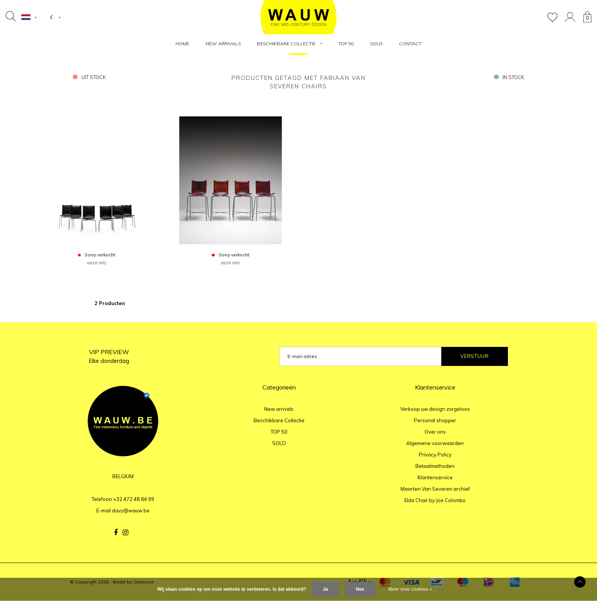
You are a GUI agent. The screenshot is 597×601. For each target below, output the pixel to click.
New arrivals (223, 43)
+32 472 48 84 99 (133, 499)
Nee (360, 589)
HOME (182, 43)
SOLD (376, 43)
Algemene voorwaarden (435, 443)
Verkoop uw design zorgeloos (435, 409)
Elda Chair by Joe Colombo (435, 500)
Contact (410, 43)
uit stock (89, 77)
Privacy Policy (435, 455)
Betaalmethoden (435, 466)
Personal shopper (435, 420)
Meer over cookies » (410, 589)
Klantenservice (435, 477)
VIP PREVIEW (109, 356)
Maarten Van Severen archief (435, 489)
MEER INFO (96, 263)
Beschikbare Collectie (289, 43)
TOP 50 (346, 43)
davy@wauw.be (131, 510)
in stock (509, 77)
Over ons (435, 432)
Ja (325, 589)
